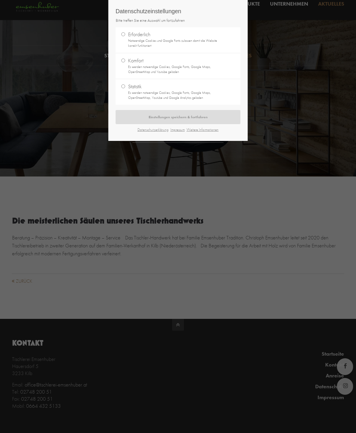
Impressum (177, 129)
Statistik (175, 91)
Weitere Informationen (203, 129)
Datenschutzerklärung (153, 129)
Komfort (175, 65)
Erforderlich (175, 39)
